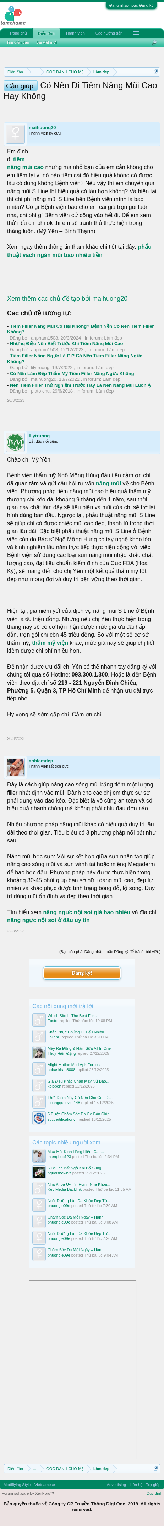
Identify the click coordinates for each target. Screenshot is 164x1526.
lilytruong (40, 367)
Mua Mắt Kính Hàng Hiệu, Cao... (76, 1151)
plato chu (40, 391)
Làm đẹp (113, 338)
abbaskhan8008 (61, 1070)
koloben (54, 1086)
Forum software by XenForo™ (28, 1493)
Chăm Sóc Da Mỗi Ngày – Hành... (77, 1217)
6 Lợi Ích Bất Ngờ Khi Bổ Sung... (76, 1168)
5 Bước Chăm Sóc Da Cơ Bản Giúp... (80, 1114)
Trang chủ (18, 33)
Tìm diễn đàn (17, 42)
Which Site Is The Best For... (72, 1016)
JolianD (54, 1037)
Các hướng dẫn (108, 33)
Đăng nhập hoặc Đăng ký (131, 5)
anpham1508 (44, 338)
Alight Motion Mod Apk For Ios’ (74, 1065)
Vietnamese (44, 1485)
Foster (53, 1021)
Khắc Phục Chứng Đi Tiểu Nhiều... (77, 1032)
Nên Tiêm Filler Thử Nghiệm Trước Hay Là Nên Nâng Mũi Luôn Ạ (80, 385)
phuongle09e (59, 1206)
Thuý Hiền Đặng (62, 1053)
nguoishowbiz (59, 1173)
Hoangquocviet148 (64, 1102)
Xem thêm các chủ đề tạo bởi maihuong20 (67, 298)
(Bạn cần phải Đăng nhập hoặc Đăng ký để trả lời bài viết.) (109, 951)
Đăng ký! (82, 972)
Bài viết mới (46, 42)
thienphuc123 (59, 1156)
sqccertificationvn (62, 1119)
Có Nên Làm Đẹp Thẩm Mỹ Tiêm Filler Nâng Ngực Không (72, 373)
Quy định (154, 1493)
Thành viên (74, 33)
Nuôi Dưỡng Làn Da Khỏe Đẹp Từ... (79, 1201)
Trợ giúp (153, 1485)
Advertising (116, 1485)
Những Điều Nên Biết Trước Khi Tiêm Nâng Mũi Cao (66, 343)
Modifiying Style (17, 1485)
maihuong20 (42, 127)
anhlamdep (41, 760)
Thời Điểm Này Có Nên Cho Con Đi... (80, 1097)
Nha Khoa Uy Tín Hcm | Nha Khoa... (79, 1184)
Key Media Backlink (65, 1189)
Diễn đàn (46, 33)
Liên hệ (136, 1485)
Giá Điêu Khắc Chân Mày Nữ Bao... (78, 1081)
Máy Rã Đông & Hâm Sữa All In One (79, 1048)
